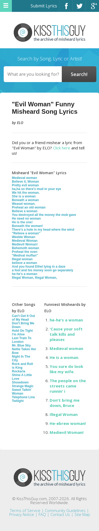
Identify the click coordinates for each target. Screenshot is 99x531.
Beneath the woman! (27, 226)
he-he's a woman (24, 274)
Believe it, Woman (25, 181)
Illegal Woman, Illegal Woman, (34, 277)
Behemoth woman (25, 248)
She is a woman (24, 196)
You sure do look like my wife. (66, 369)
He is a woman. (64, 357)
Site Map (82, 514)
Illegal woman (22, 259)
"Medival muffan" (25, 255)
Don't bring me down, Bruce (64, 402)
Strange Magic (23, 386)
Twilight (17, 401)
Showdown (20, 382)
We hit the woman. (26, 193)
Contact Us (60, 514)
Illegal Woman (64, 414)
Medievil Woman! (25, 244)
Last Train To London (21, 340)
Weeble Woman (23, 237)
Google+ (92, 8)
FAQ (42, 514)
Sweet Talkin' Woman (22, 391)
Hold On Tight (22, 331)
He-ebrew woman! (68, 423)
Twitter (79, 8)
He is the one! (22, 222)
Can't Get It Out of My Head (23, 317)
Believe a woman (24, 211)
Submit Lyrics (44, 6)
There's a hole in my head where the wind (43, 229)
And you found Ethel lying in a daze (38, 266)
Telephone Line (23, 397)
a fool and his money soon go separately (42, 270)
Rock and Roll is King (22, 365)
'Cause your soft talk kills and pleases (66, 334)
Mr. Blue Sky (21, 345)
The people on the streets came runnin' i (68, 386)
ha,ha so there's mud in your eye (36, 189)
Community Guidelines (65, 510)
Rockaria (18, 371)
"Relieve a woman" (26, 233)
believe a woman (24, 263)
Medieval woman (24, 178)
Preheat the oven (24, 252)
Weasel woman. (23, 204)
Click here (61, 147)
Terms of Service (25, 510)
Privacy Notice (21, 514)
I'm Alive (18, 334)
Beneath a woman (25, 200)
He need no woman (26, 218)
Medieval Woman (24, 241)
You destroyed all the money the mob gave (44, 215)
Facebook (65, 8)
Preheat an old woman (28, 207)
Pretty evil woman (25, 185)
